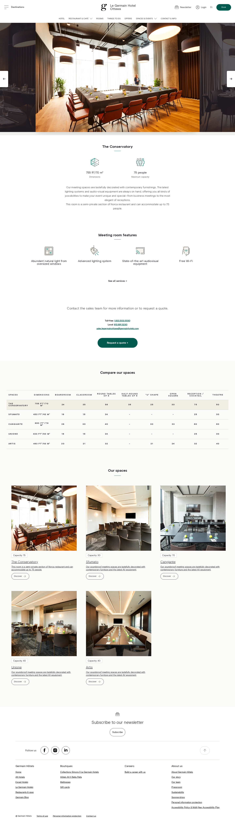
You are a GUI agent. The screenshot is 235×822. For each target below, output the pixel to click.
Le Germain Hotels (24, 787)
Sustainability (178, 792)
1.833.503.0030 (122, 321)
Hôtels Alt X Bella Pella (71, 777)
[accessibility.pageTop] (205, 750)
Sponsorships (178, 797)
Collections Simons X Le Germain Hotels (79, 772)
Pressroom (177, 787)
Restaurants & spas (25, 792)
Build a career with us (135, 772)
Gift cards (65, 787)
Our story (176, 777)
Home (18, 772)
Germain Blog (22, 797)
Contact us (91, 816)
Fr (211, 7)
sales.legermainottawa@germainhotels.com (117, 329)
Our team (176, 782)
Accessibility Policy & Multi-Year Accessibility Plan (195, 808)
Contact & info (168, 19)
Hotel (62, 19)
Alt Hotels (20, 777)
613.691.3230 (120, 325)
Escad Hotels (22, 782)
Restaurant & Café (80, 19)
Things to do (114, 19)
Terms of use (42, 816)
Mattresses (65, 782)
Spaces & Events (146, 19)
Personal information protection (187, 802)
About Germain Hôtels (182, 772)
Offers (128, 19)
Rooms (99, 19)
